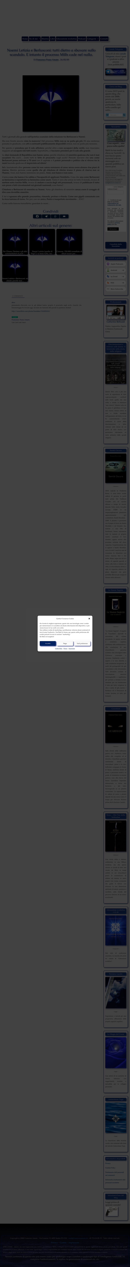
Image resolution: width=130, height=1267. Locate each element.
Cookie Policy (58, 648)
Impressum (72, 648)
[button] (89, 619)
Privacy (65, 648)
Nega (65, 643)
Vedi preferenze (82, 643)
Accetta (47, 643)
